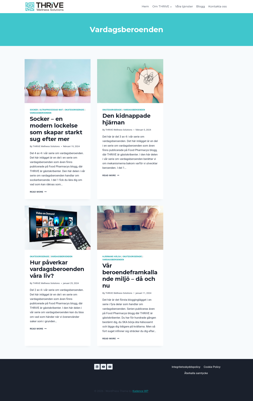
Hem (145, 6)
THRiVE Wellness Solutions (46, 146)
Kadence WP (140, 391)
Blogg (200, 6)
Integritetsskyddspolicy (186, 366)
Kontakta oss (217, 6)
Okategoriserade (74, 110)
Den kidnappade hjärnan (126, 119)
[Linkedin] (97, 366)
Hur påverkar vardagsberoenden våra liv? (57, 269)
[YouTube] (103, 366)
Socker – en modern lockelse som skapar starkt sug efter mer (56, 128)
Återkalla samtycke (196, 373)
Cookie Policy (212, 366)
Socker (34, 110)
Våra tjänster (184, 6)
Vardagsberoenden (40, 113)
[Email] (110, 366)
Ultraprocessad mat (51, 110)
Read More (38, 191)
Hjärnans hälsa (111, 256)
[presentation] (58, 81)
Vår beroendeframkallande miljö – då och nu (130, 275)
